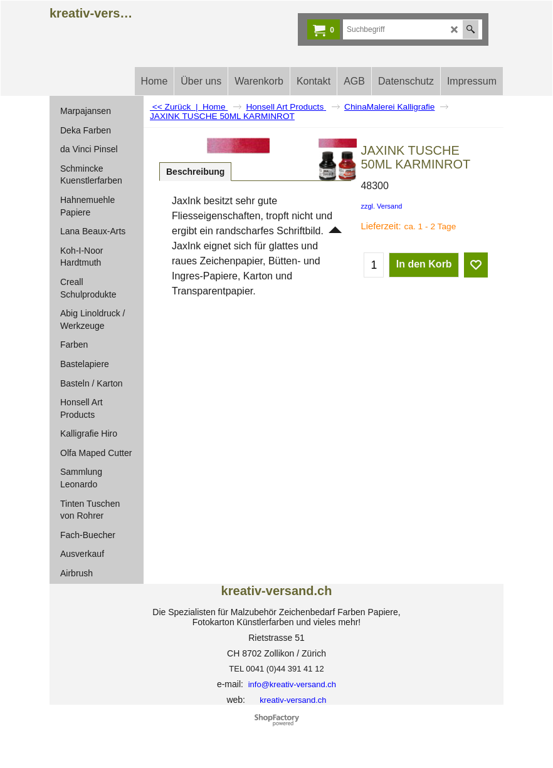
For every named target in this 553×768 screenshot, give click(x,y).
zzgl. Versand (381, 206)
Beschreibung (195, 172)
